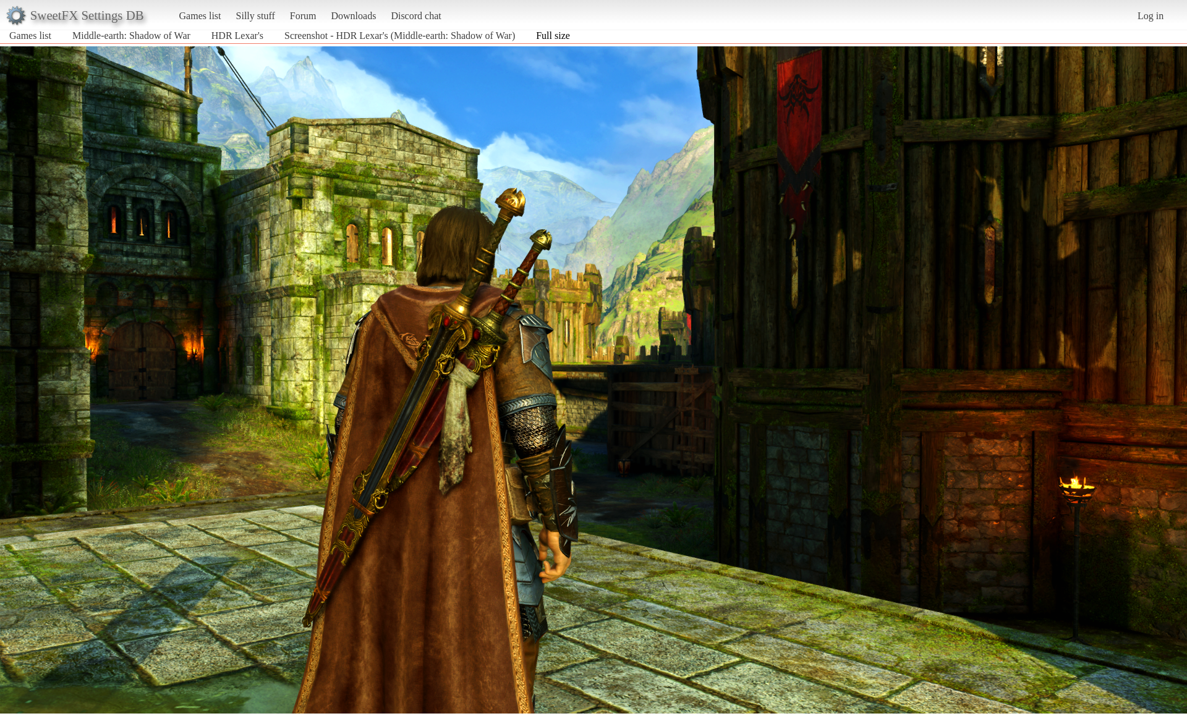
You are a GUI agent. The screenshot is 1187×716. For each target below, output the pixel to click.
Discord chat (416, 16)
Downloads (353, 16)
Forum (303, 16)
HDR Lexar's (238, 35)
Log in (1151, 16)
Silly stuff (255, 16)
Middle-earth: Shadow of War (131, 35)
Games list (200, 16)
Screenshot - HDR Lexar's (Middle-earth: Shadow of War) (399, 35)
